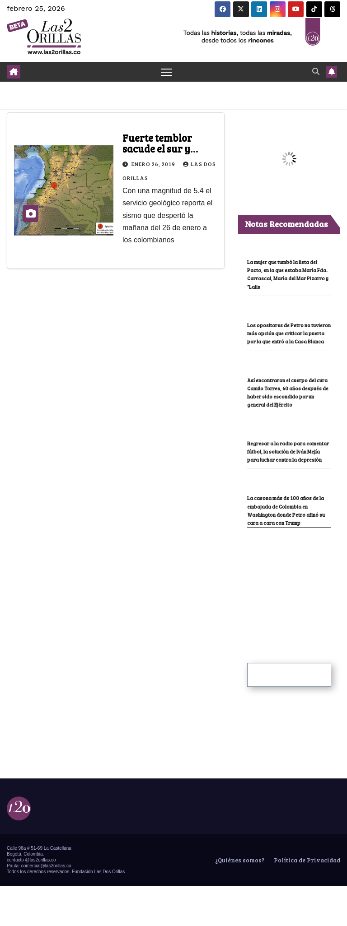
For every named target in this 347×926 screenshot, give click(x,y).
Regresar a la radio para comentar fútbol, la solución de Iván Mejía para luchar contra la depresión (289, 466)
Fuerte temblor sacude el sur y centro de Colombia (166, 149)
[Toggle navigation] (166, 72)
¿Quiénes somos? (239, 877)
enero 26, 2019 (154, 164)
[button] (315, 71)
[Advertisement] (297, 610)
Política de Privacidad (306, 877)
